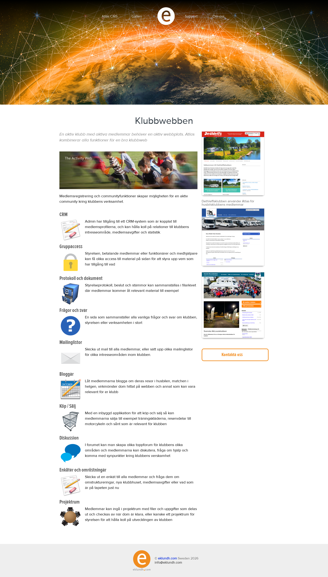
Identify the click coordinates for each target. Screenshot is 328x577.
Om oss (218, 16)
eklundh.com (167, 558)
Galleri (137, 16)
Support (191, 16)
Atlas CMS (110, 16)
